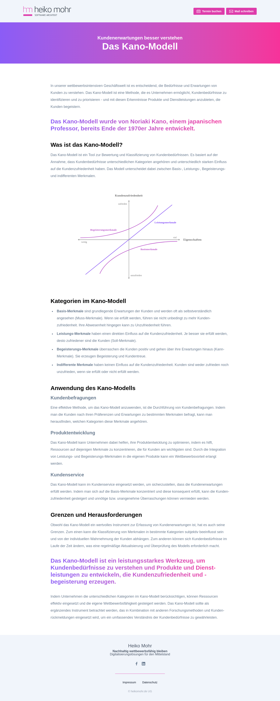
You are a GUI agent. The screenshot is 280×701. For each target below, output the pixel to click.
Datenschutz (150, 682)
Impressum (129, 682)
